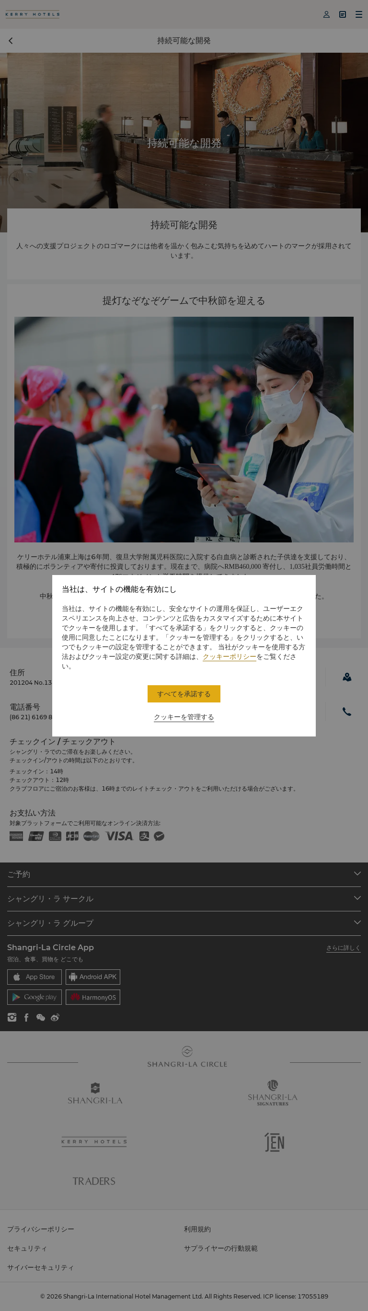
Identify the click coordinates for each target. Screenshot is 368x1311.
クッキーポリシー (229, 656)
